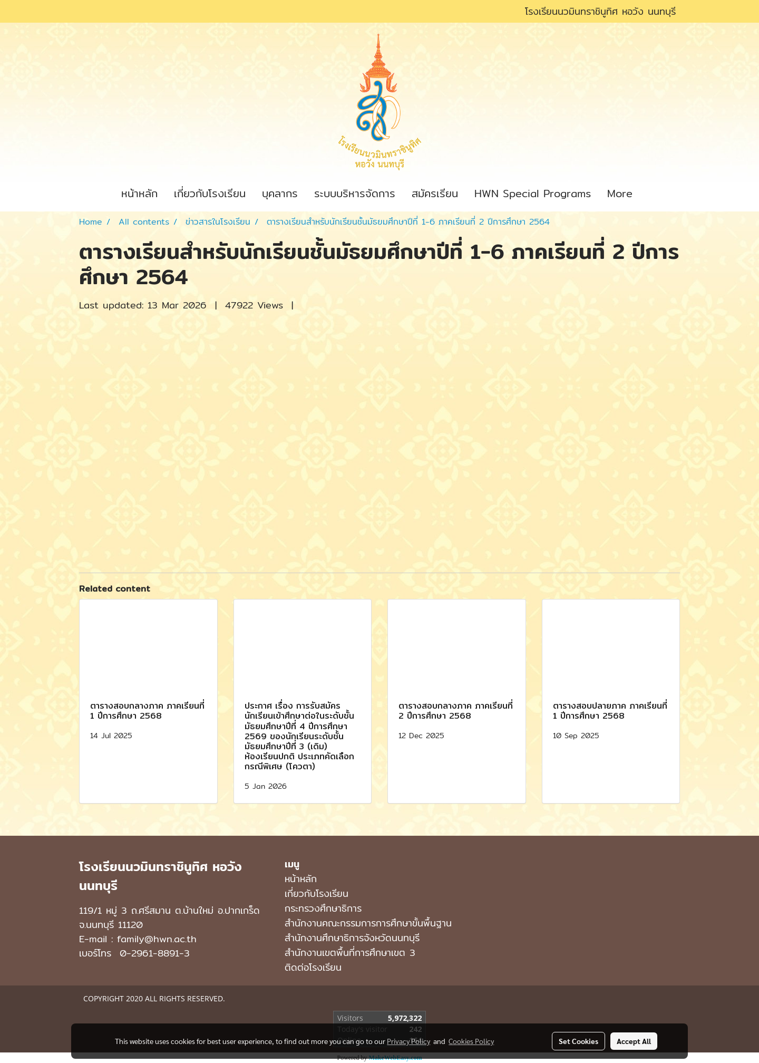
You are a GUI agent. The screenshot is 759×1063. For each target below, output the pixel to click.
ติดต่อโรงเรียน (313, 967)
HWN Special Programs (532, 193)
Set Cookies (578, 1041)
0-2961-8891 (149, 953)
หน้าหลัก (139, 193)
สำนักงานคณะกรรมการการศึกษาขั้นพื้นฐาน (368, 923)
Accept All (634, 1041)
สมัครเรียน (435, 193)
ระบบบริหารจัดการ (354, 193)
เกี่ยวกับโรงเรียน (210, 193)
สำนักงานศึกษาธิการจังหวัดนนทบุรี (352, 937)
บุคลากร (280, 193)
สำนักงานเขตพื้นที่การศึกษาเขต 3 (350, 952)
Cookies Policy (471, 1041)
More (619, 193)
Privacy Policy (408, 1041)
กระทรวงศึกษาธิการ (323, 908)
